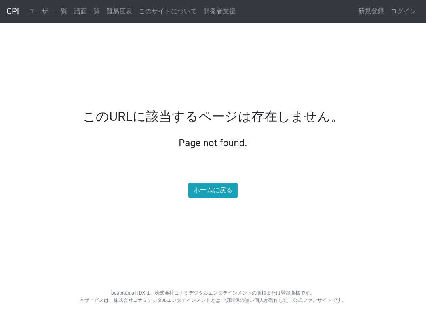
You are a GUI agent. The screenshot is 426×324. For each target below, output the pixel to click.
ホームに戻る (213, 190)
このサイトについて (168, 11)
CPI (12, 11)
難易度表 (119, 11)
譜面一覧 (87, 11)
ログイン (403, 11)
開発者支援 (219, 11)
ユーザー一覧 (48, 11)
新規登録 (371, 11)
